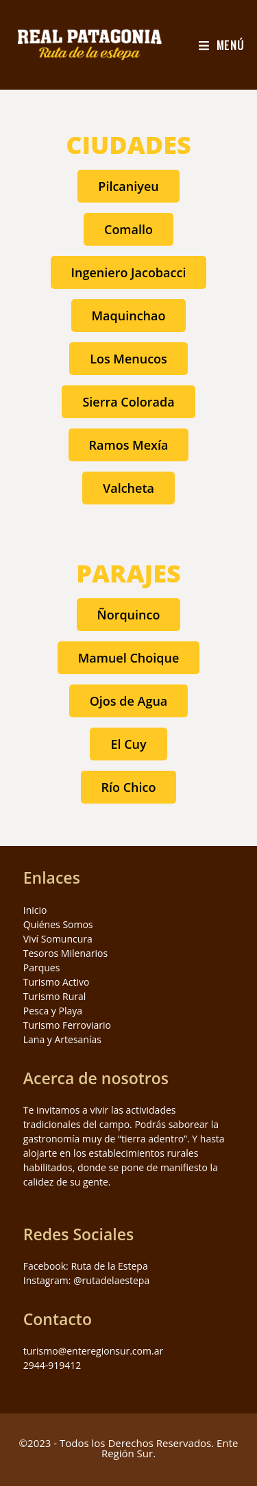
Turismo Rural (54, 996)
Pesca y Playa (52, 1010)
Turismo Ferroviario (67, 1025)
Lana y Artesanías (62, 1039)
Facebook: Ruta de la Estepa (85, 1265)
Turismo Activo (56, 981)
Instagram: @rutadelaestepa (86, 1280)
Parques (41, 967)
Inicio (35, 910)
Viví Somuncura (58, 938)
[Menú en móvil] (222, 45)
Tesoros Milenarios (65, 953)
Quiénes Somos (58, 924)
